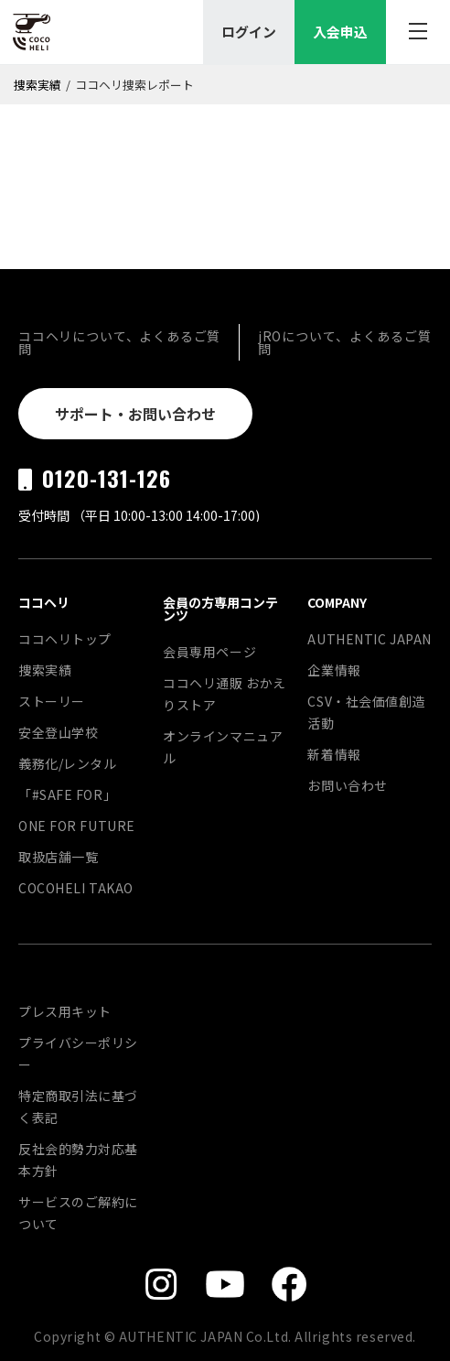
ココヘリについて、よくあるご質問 (119, 342)
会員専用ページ (209, 652)
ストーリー (51, 701)
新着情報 (333, 754)
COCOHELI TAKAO (76, 888)
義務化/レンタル (67, 763)
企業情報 (333, 670)
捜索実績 (37, 84)
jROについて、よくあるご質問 (345, 342)
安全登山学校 (58, 732)
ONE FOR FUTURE (76, 825)
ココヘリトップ (65, 639)
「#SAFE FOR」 (67, 794)
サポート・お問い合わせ (135, 414)
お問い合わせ (347, 785)
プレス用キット (65, 1011)
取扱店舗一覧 (58, 857)
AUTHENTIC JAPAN (369, 639)
